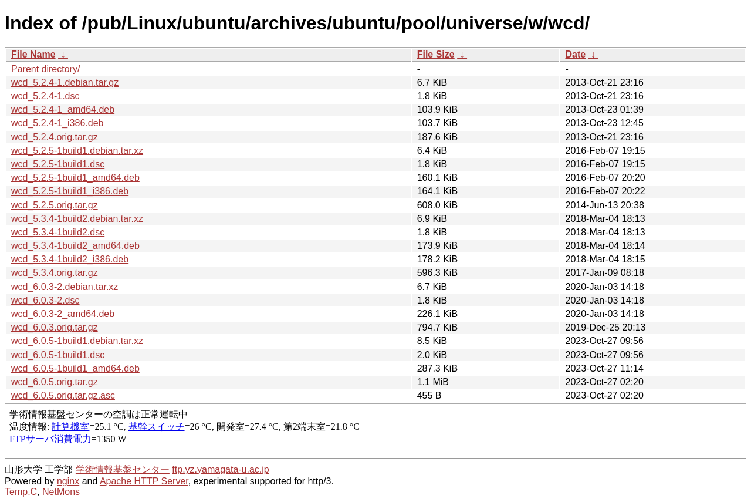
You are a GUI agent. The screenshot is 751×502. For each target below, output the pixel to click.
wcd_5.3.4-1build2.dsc (57, 232)
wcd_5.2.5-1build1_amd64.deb (75, 178)
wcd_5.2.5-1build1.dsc (57, 164)
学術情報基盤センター (123, 469)
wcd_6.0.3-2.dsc (45, 300)
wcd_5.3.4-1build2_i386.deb (69, 259)
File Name (33, 54)
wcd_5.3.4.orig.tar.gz (54, 273)
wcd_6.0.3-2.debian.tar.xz (64, 287)
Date (575, 54)
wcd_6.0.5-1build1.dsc (57, 355)
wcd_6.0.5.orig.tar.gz (54, 382)
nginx (68, 481)
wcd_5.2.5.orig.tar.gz (54, 205)
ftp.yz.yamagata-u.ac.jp (220, 469)
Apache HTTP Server (144, 481)
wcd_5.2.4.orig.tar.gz (54, 137)
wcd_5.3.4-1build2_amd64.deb (75, 246)
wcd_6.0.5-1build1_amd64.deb (75, 368)
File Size (436, 54)
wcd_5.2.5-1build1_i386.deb (69, 191)
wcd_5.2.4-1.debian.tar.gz (65, 82)
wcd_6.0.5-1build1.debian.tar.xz (77, 341)
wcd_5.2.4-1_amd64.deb (62, 109)
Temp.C (21, 492)
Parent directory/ (45, 69)
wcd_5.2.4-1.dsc (45, 96)
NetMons (61, 492)
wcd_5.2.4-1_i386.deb (57, 123)
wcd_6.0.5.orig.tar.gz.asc (63, 395)
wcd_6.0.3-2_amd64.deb (62, 314)
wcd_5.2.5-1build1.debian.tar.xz (77, 151)
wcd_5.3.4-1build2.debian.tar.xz (77, 219)
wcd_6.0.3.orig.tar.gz (54, 327)
